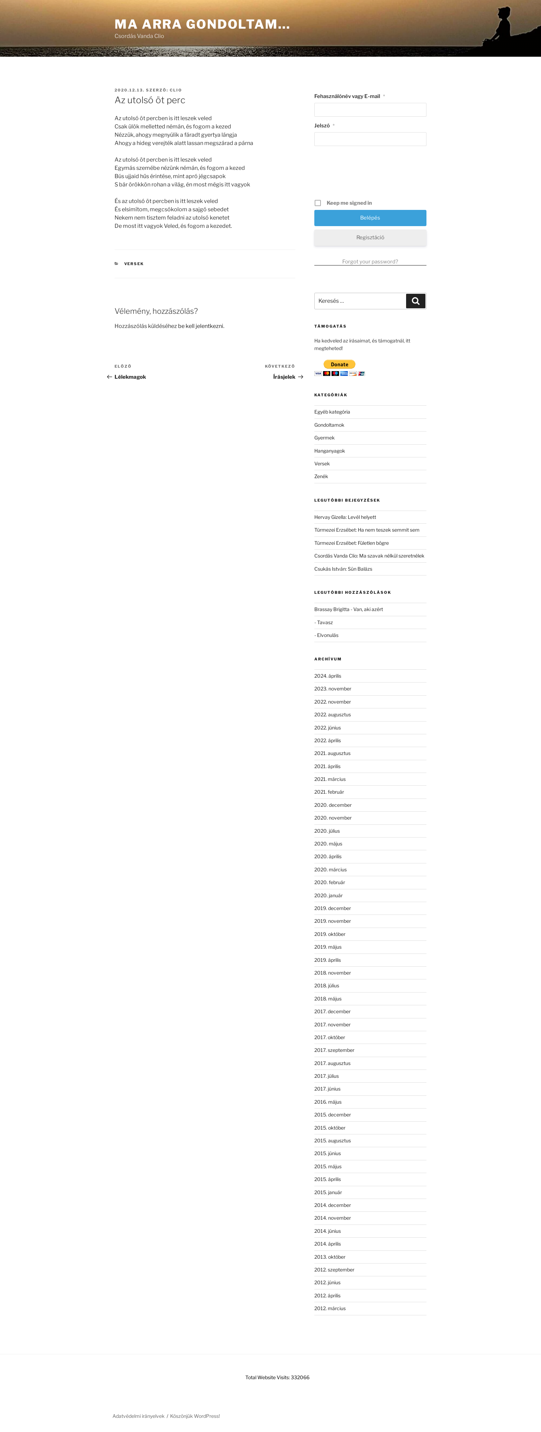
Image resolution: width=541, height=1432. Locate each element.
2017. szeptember (334, 1050)
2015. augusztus (332, 1140)
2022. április (327, 740)
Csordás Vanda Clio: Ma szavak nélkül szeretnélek (369, 556)
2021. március (330, 779)
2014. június (327, 1231)
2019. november (332, 921)
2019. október (329, 934)
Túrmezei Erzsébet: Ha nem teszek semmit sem (367, 530)
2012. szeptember (334, 1270)
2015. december (332, 1114)
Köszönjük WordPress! (195, 1416)
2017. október (329, 1037)
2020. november (333, 818)
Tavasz (325, 622)
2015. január (328, 1192)
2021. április (327, 766)
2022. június (327, 727)
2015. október (329, 1128)
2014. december (332, 1205)
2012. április (327, 1295)
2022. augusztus (332, 714)
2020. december (333, 805)
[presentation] (370, 175)
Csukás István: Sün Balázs (343, 569)
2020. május (328, 843)
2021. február (329, 792)
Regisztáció (370, 237)
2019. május (328, 947)
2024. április (327, 676)
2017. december (332, 1011)
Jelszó (324, 125)
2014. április (327, 1244)
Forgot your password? (370, 262)
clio (176, 90)
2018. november (332, 973)
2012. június (327, 1282)
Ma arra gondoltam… (203, 24)
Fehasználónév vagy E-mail (349, 96)
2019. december (332, 908)
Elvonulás (327, 635)
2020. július (327, 831)
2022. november (332, 702)
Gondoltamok (329, 425)
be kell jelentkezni (200, 326)
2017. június (327, 1089)
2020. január (328, 895)
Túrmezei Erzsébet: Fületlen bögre (351, 543)
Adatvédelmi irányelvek (138, 1416)
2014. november (332, 1218)
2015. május (328, 1166)
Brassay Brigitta (332, 609)
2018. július (326, 985)
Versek (134, 263)
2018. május (328, 999)
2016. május (328, 1102)
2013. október (329, 1257)
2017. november (332, 1024)
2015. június (327, 1153)
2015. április (327, 1179)
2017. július (326, 1076)
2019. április (327, 960)
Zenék (321, 476)
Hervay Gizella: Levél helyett (345, 517)
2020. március (330, 869)
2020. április (328, 856)
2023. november (332, 688)
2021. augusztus (332, 753)
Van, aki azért (368, 609)
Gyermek (324, 438)
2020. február (329, 882)
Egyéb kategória (332, 412)
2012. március (330, 1308)
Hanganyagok (329, 451)
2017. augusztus (332, 1063)
